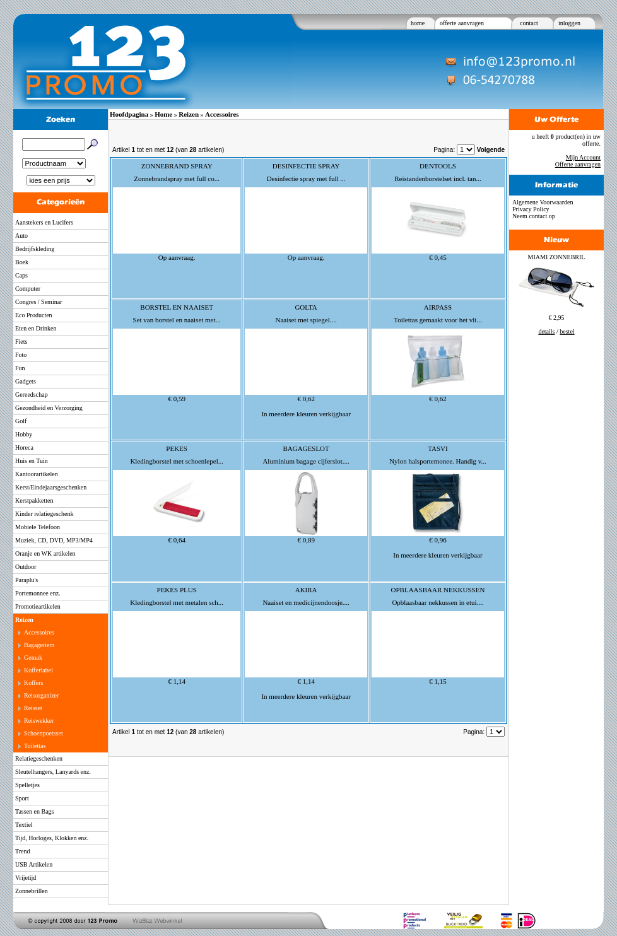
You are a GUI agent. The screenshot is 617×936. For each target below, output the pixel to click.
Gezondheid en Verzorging (49, 407)
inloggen (569, 23)
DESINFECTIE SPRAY (306, 166)
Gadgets (25, 381)
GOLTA (306, 307)
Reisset (33, 708)
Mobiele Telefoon (37, 527)
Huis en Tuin (31, 460)
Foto (20, 354)
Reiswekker (39, 720)
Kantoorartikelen (36, 474)
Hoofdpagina (129, 114)
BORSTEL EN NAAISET (176, 307)
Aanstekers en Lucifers (44, 222)
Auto (21, 235)
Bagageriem (39, 644)
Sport (22, 798)
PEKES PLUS (177, 590)
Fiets (21, 341)
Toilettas (34, 745)
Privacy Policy (530, 209)
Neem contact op (533, 216)
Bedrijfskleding (34, 248)
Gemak (33, 657)
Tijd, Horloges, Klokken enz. (51, 837)
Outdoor (25, 566)
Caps (21, 275)
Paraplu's (26, 579)
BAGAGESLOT (306, 448)
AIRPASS (438, 307)
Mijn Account (583, 157)
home (418, 23)
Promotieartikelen (38, 606)
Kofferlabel (38, 670)
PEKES (176, 448)
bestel (567, 331)
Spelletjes (27, 784)
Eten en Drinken (36, 328)
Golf (20, 421)
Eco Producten (33, 315)
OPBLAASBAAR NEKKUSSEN (438, 590)
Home (163, 114)
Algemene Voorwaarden (542, 202)
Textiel (24, 824)
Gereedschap (31, 394)
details (546, 331)
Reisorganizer (41, 695)
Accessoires (39, 632)
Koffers (33, 682)
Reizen (24, 619)
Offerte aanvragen (578, 164)
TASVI (438, 448)
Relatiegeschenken (38, 758)
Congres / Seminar (38, 301)
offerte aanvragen (462, 23)
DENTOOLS (438, 166)
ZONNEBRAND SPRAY (177, 166)
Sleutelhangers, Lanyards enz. (53, 771)
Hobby (23, 434)
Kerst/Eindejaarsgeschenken (50, 487)
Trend (22, 851)
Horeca (24, 447)
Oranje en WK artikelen (45, 553)
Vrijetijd (25, 877)
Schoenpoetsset (43, 733)
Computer (27, 288)
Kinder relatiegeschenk (44, 513)
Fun (20, 368)
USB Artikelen (33, 864)
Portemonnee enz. (38, 593)
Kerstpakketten (34, 500)
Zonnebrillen (31, 890)
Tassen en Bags (34, 811)
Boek (21, 262)
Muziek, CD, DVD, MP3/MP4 (54, 540)
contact (529, 23)
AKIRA (306, 590)
